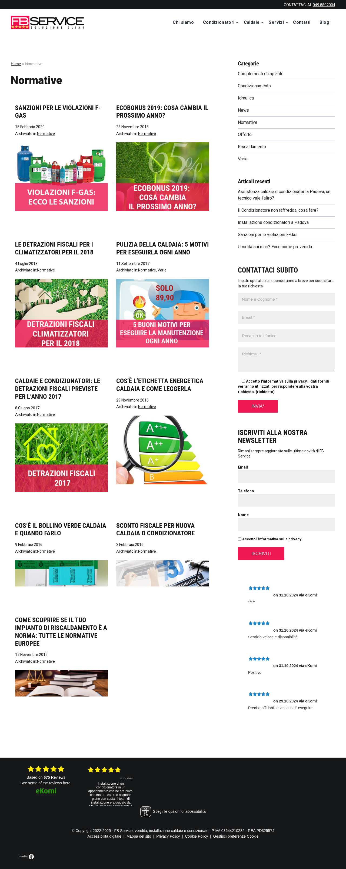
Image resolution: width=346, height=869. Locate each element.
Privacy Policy (168, 836)
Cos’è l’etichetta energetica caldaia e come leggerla (159, 385)
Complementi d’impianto (261, 73)
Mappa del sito (139, 836)
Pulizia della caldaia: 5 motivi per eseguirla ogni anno (162, 248)
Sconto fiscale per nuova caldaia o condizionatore (155, 529)
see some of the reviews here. (45, 783)
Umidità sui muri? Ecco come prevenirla (275, 246)
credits (26, 856)
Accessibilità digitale (104, 836)
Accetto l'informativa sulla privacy (269, 539)
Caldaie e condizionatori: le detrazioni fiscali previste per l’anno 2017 (57, 388)
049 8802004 (324, 5)
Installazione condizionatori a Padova (273, 222)
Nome (243, 515)
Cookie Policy (196, 836)
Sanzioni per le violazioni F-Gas (268, 234)
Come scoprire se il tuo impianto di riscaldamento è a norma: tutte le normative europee (61, 631)
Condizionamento (254, 85)
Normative (46, 133)
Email (243, 467)
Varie (162, 270)
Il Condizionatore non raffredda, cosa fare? (278, 210)
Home (16, 64)
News (243, 110)
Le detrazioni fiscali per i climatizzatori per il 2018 (54, 248)
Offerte (245, 134)
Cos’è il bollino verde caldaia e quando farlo (60, 529)
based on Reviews (45, 777)
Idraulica (246, 98)
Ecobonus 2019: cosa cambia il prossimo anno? (162, 112)
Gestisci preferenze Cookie (236, 836)
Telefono (246, 491)
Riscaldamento (252, 146)
